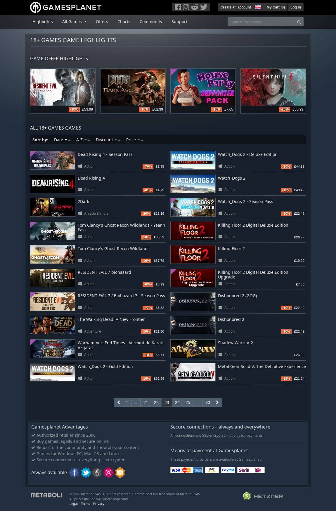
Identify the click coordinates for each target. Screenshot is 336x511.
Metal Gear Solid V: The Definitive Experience (262, 366)
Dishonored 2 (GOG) (237, 295)
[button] (257, 6)
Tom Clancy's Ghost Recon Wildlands (114, 248)
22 (156, 402)
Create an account (236, 7)
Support (179, 21)
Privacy (98, 503)
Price (134, 139)
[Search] (299, 21)
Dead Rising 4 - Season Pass (105, 154)
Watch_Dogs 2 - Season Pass (245, 201)
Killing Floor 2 (231, 248)
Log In (295, 7)
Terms (85, 503)
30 (207, 402)
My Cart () (276, 7)
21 (145, 402)
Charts (123, 21)
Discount (108, 139)
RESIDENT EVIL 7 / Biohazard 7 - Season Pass (121, 295)
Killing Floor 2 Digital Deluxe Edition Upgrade (253, 274)
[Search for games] (261, 21)
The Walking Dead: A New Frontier (111, 319)
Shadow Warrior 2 (235, 342)
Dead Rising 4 (91, 178)
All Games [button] (72, 21)
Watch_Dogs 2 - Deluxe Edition (248, 154)
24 (177, 402)
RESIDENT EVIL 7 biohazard (104, 272)
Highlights (42, 21)
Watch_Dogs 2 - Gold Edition (105, 366)
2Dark (83, 201)
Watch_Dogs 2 (231, 178)
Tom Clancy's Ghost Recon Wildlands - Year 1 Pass (121, 227)
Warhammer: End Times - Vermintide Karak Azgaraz (120, 345)
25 (188, 402)
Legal (74, 503)
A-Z (83, 139)
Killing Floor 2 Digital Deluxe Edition (253, 225)
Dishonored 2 (231, 319)
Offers (102, 21)
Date (62, 139)
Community (151, 21)
